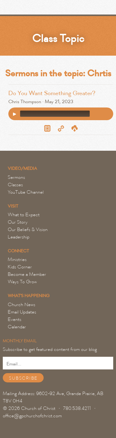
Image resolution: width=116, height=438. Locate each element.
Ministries (17, 259)
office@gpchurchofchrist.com (32, 416)
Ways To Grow (22, 282)
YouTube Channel (26, 192)
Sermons (16, 177)
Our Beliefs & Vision (28, 229)
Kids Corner (20, 267)
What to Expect (24, 215)
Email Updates (22, 312)
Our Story (18, 222)
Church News (21, 304)
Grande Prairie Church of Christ (38, 9)
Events (14, 319)
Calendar (17, 327)
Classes (15, 185)
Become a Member (27, 274)
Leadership (18, 237)
